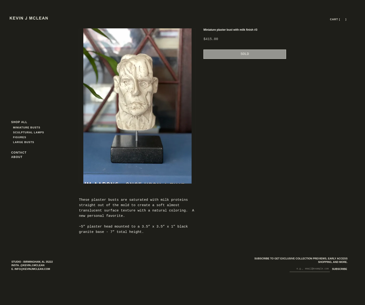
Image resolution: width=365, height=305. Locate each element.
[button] (343, 19)
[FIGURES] (27, 137)
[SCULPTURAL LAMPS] (29, 132)
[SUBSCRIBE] (338, 269)
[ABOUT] (23, 157)
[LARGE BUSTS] (25, 142)
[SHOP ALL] (28, 122)
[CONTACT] (23, 152)
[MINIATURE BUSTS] (44, 127)
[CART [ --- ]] (338, 19)
